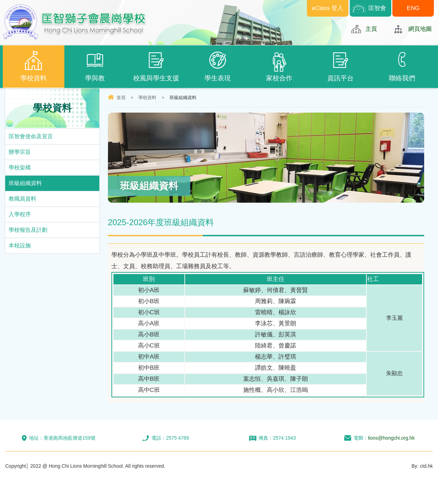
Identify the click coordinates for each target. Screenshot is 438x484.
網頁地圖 (420, 29)
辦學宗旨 (20, 152)
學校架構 (20, 167)
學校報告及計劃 (28, 230)
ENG (413, 8)
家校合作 (279, 67)
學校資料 (33, 66)
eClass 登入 (327, 8)
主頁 (371, 29)
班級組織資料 (25, 183)
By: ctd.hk (422, 466)
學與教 (95, 66)
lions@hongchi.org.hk (391, 438)
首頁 (121, 97)
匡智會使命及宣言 (31, 136)
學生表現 (218, 66)
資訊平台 (341, 66)
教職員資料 (22, 199)
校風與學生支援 (156, 66)
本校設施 (20, 245)
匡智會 (377, 8)
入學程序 (20, 214)
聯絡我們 (402, 66)
